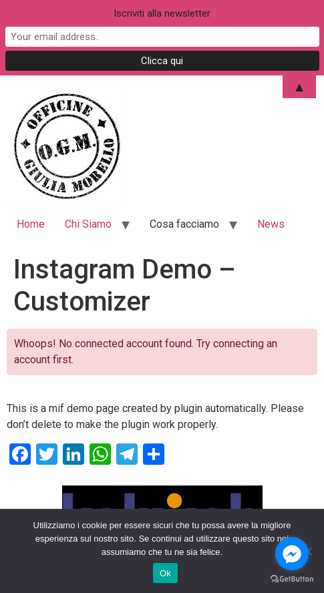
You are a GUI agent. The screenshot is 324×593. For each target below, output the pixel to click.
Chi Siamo (88, 224)
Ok (165, 573)
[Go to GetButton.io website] (292, 579)
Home (31, 224)
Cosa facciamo (184, 224)
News (271, 224)
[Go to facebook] (292, 553)
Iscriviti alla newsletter (162, 13)
